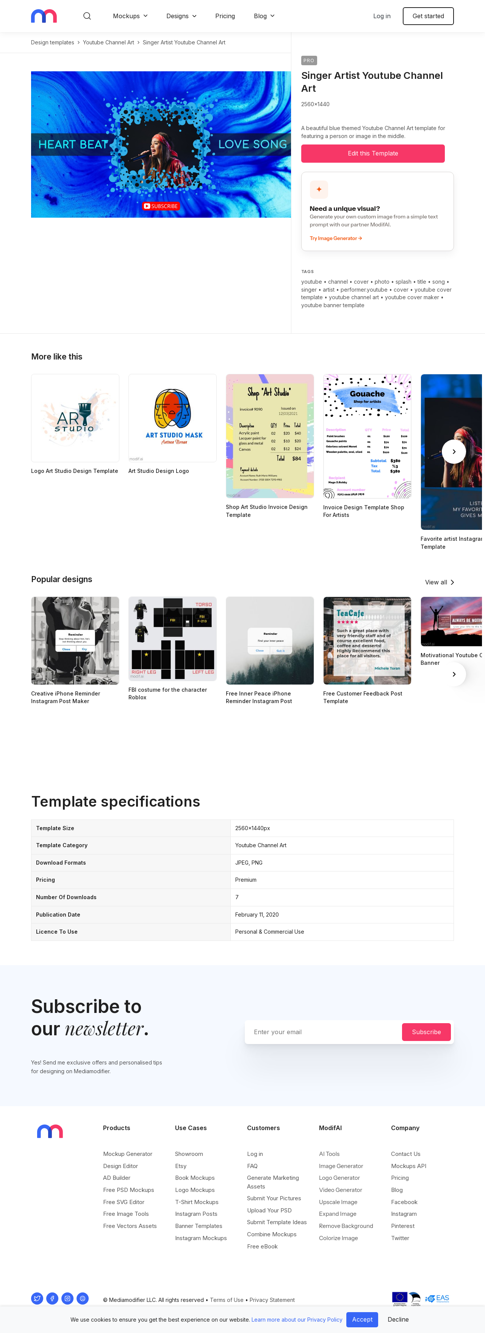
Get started (428, 16)
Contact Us (406, 1153)
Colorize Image (338, 1238)
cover (361, 281)
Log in (382, 16)
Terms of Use (227, 1300)
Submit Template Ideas (277, 1222)
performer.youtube (364, 289)
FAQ (252, 1166)
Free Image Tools (126, 1213)
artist (329, 289)
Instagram (404, 1213)
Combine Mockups (272, 1234)
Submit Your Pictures (274, 1198)
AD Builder (116, 1177)
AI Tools (329, 1153)
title (422, 281)
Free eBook (262, 1246)
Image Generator (341, 1166)
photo (382, 281)
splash (403, 281)
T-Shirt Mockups (197, 1202)
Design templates (52, 42)
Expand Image (338, 1213)
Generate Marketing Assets (273, 1182)
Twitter (400, 1238)
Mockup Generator (127, 1153)
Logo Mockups (195, 1189)
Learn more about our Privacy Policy (297, 1319)
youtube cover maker (412, 297)
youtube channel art (108, 42)
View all (436, 582)
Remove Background (346, 1225)
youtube (311, 281)
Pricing (225, 16)
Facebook (404, 1202)
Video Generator (340, 1189)
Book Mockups (195, 1177)
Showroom (189, 1153)
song (438, 281)
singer (309, 289)
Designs (177, 16)
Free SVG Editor (123, 1202)
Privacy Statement (272, 1300)
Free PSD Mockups (128, 1189)
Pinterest (403, 1225)
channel (338, 281)
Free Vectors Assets (130, 1225)
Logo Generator (339, 1177)
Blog (260, 16)
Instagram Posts (196, 1213)
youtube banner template (333, 305)
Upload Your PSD (269, 1210)
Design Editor (120, 1166)
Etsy (180, 1166)
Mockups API (408, 1166)
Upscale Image (338, 1202)
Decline (398, 1319)
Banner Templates (198, 1225)
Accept (362, 1319)
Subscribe (426, 1032)
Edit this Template (373, 153)
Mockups (126, 16)
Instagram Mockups (201, 1238)
